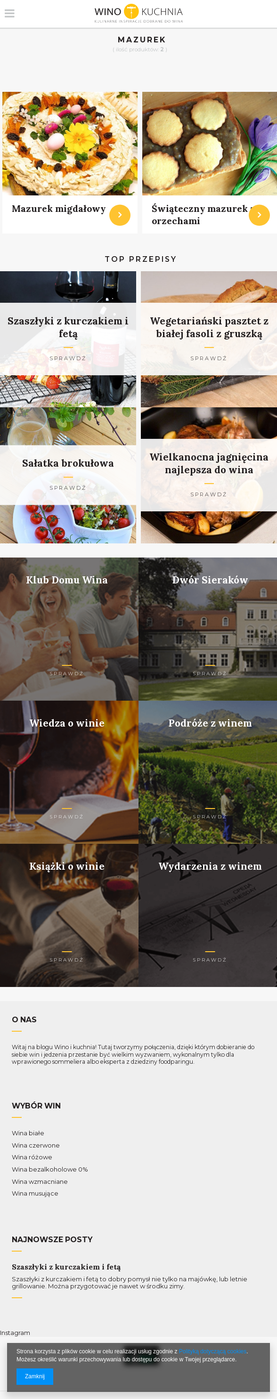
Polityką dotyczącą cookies (212, 1351)
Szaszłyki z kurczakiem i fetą (66, 1267)
